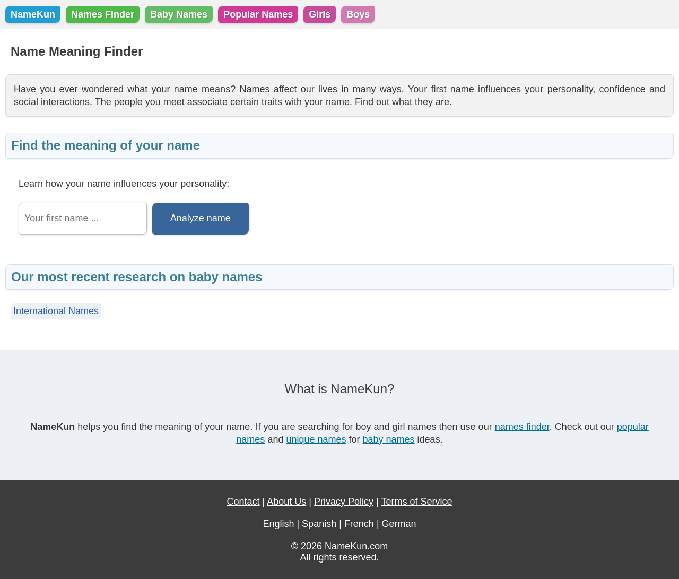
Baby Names (178, 14)
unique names (316, 439)
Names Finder (102, 14)
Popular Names (258, 14)
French (359, 523)
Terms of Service (416, 501)
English (278, 523)
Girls (319, 14)
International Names (56, 311)
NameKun (33, 14)
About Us (286, 501)
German (399, 523)
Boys (358, 14)
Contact (243, 501)
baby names (389, 439)
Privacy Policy (343, 501)
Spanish (319, 523)
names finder (522, 426)
